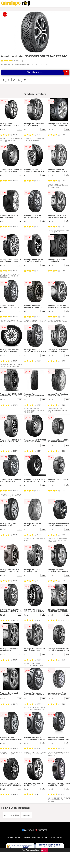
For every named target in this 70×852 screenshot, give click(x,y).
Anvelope (26, 815)
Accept (44, 850)
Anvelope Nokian (11, 815)
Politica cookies (55, 837)
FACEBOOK (28, 830)
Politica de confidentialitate (35, 837)
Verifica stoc (48, 72)
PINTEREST (41, 830)
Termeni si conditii (15, 837)
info (19, 129)
